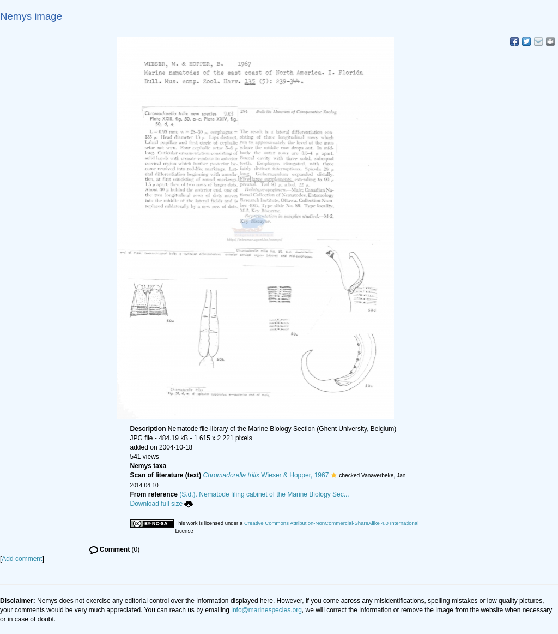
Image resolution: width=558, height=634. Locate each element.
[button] (334, 475)
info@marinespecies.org (266, 610)
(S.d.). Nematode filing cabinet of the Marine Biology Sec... (264, 494)
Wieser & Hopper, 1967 (266, 475)
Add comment (22, 559)
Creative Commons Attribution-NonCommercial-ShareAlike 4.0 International (331, 523)
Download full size (161, 503)
